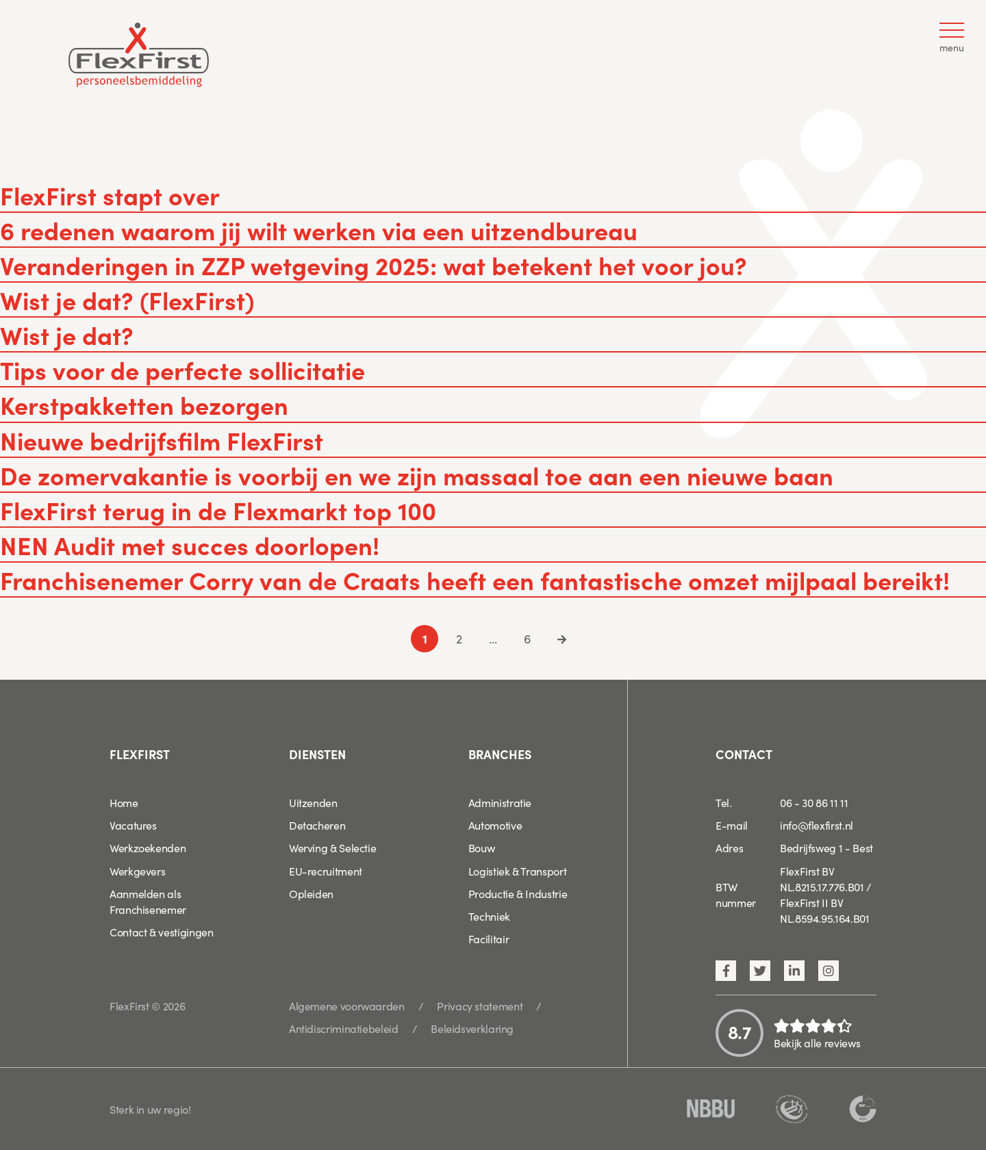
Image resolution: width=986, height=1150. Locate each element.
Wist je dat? (67, 334)
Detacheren (317, 824)
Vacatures (133, 824)
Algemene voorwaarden (347, 1005)
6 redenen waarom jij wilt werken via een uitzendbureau (318, 229)
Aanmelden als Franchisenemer (148, 901)
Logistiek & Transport (517, 870)
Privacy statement (479, 1005)
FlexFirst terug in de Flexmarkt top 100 (218, 509)
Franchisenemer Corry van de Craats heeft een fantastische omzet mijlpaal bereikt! (475, 579)
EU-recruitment (325, 870)
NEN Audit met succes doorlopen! (189, 544)
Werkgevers (137, 870)
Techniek (489, 915)
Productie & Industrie (517, 893)
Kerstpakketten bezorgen (144, 404)
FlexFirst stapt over (110, 194)
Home (124, 802)
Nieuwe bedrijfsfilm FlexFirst (161, 439)
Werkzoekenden (148, 847)
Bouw (481, 847)
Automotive (495, 824)
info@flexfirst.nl (816, 824)
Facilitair (488, 938)
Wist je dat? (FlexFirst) (127, 299)
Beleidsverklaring (472, 1028)
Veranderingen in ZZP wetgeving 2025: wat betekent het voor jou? (373, 264)
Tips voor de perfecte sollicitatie (182, 369)
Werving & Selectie (333, 847)
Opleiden (311, 893)
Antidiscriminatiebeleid (344, 1028)
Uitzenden (313, 802)
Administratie (499, 802)
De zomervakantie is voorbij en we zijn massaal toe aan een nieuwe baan (416, 474)
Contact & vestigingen (161, 931)
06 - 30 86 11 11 (814, 802)
